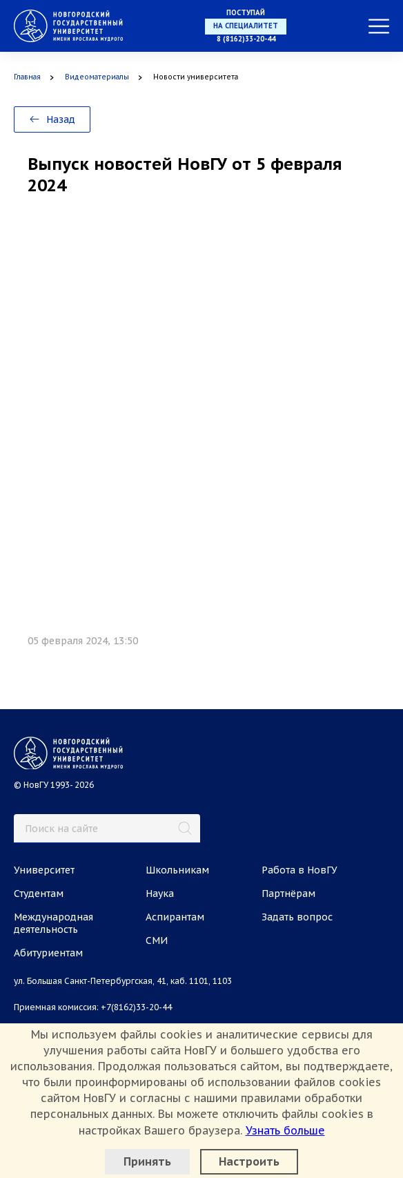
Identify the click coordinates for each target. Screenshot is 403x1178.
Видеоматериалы (97, 77)
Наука (160, 893)
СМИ (157, 940)
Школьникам (177, 870)
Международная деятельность (53, 923)
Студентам (38, 893)
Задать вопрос (297, 917)
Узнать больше (285, 1130)
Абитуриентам (48, 953)
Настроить (249, 1161)
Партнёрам (288, 893)
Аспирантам (175, 917)
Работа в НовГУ (299, 870)
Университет (44, 870)
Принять (147, 1161)
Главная (27, 77)
